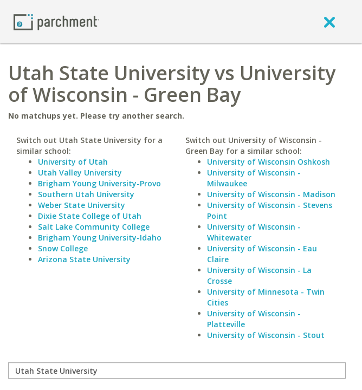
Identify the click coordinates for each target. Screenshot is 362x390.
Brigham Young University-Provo (99, 183)
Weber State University (81, 205)
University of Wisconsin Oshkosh (268, 162)
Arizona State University (84, 259)
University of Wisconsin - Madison (271, 194)
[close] (329, 21)
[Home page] (56, 21)
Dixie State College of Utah (89, 216)
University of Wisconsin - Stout (266, 335)
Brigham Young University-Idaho (99, 237)
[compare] (177, 370)
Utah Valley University (80, 172)
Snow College (63, 248)
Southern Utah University (86, 194)
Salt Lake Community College (94, 227)
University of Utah (73, 162)
